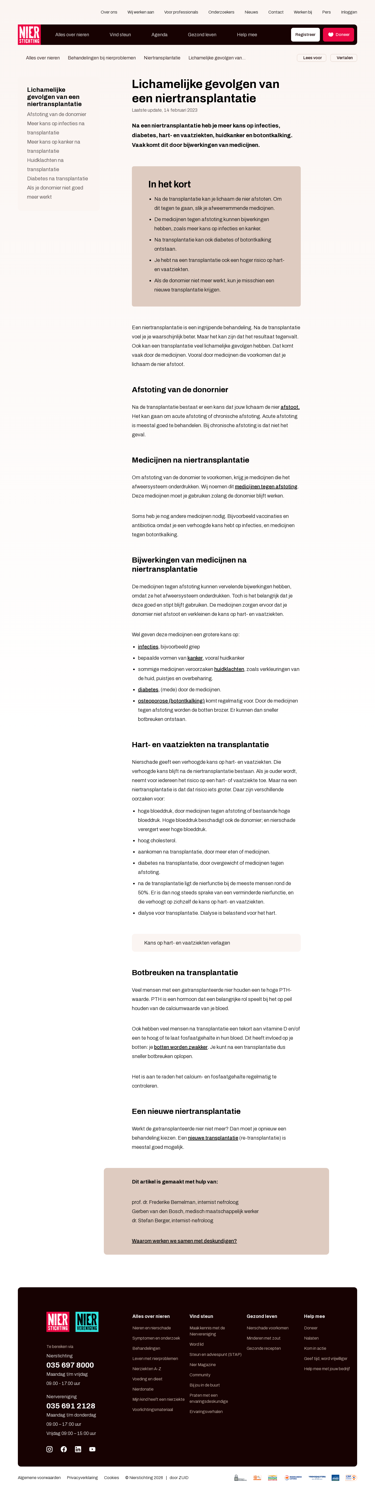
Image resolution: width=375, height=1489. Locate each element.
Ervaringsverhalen (206, 1411)
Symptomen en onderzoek (156, 1338)
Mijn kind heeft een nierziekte (158, 1399)
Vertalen (345, 58)
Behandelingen (146, 1348)
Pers (326, 12)
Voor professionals (181, 12)
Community (200, 1375)
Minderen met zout (264, 1338)
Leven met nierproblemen (155, 1358)
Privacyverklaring (82, 1477)
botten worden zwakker (181, 1047)
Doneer (311, 1328)
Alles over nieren (72, 34)
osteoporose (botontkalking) (171, 701)
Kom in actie (315, 1348)
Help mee (247, 34)
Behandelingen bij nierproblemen (102, 57)
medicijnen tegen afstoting (266, 486)
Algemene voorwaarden (39, 1477)
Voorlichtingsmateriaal (152, 1409)
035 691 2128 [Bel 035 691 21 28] (70, 1406)
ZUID (184, 1477)
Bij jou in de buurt (205, 1385)
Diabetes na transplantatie (57, 178)
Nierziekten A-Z (146, 1369)
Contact (276, 12)
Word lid (197, 1344)
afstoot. (290, 407)
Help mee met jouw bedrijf (327, 1369)
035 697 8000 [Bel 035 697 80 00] (70, 1365)
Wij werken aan (141, 12)
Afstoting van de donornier (56, 114)
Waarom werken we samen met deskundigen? (184, 1241)
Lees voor (312, 58)
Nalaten (311, 1338)
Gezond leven (202, 34)
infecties (148, 647)
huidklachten (229, 669)
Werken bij (303, 12)
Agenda (159, 34)
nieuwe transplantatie (213, 1138)
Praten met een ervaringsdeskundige (209, 1398)
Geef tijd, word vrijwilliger (325, 1358)
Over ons (109, 12)
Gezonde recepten (264, 1348)
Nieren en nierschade (151, 1328)
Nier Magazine (203, 1365)
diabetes (148, 689)
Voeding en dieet (147, 1379)
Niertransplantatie (162, 57)
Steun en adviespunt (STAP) (216, 1354)
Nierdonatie (143, 1389)
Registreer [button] (305, 34)
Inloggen (349, 12)
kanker (195, 658)
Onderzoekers (221, 12)
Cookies (111, 1477)
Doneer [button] (338, 34)
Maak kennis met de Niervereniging (207, 1331)
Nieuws (251, 12)
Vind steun (120, 34)
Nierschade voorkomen (268, 1328)
